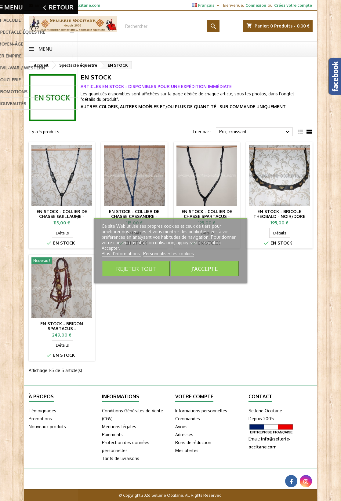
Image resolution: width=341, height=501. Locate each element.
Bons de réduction (193, 442)
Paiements (112, 434)
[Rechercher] (170, 26)
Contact (260, 396)
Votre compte (194, 396)
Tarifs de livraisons (120, 458)
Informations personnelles (201, 410)
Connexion (255, 5)
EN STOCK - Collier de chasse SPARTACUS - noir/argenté (207, 216)
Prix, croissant (255, 132)
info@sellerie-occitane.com (73, 5)
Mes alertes (186, 450)
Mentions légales (119, 426)
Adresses (184, 434)
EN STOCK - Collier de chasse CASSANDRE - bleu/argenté (134, 216)
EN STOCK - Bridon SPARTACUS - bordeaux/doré (61, 328)
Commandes (187, 418)
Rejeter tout (136, 268)
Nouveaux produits (47, 426)
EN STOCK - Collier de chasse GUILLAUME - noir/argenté (62, 216)
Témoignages (42, 410)
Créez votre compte (293, 5)
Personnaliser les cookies (168, 253)
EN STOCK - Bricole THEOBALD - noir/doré (279, 214)
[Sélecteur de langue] (206, 5)
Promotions (40, 418)
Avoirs (181, 426)
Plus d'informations (121, 253)
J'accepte (204, 268)
